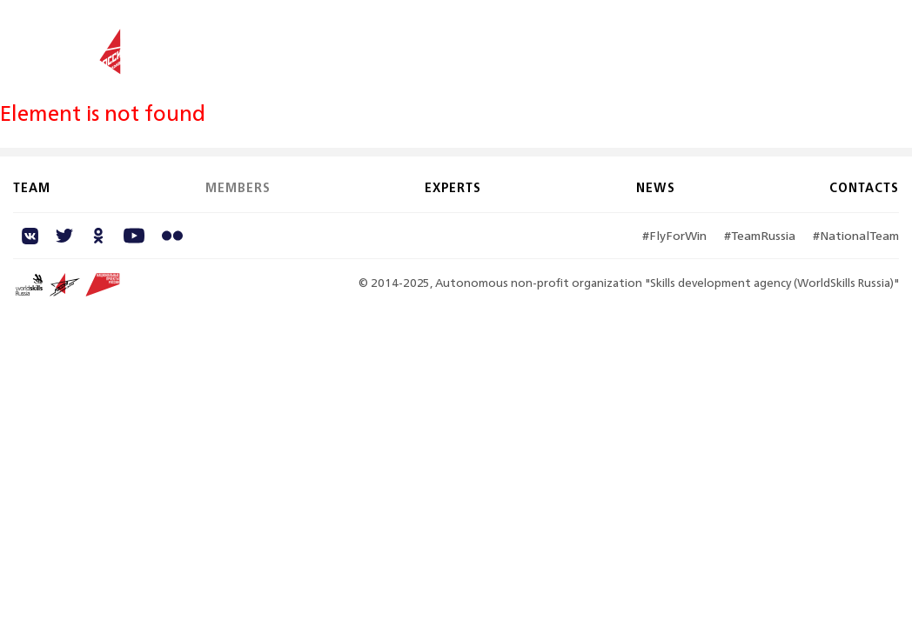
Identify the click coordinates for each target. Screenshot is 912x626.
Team (501, 41)
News (714, 41)
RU (889, 42)
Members (570, 41)
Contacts (786, 41)
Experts (648, 41)
